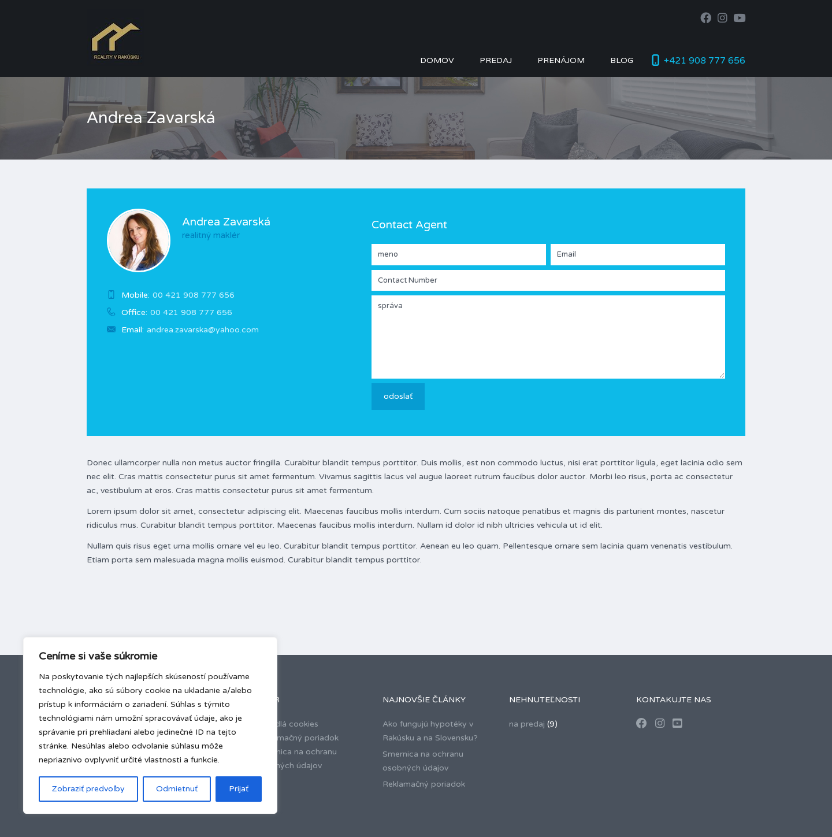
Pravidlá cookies (287, 724)
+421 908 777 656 (704, 60)
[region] (150, 725)
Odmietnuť (177, 789)
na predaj (527, 724)
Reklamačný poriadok (297, 738)
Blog (621, 60)
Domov (437, 60)
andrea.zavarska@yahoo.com (203, 330)
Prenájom (561, 60)
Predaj (496, 60)
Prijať (238, 789)
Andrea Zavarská (226, 222)
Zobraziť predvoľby (88, 789)
